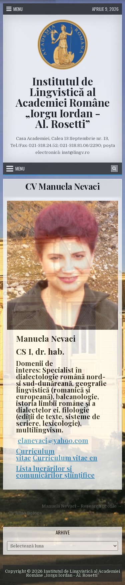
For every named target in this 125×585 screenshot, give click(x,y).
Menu (18, 9)
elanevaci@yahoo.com (53, 440)
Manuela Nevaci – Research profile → (82, 506)
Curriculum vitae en (65, 457)
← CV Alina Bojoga (22, 513)
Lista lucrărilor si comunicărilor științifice (55, 471)
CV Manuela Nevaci (62, 186)
